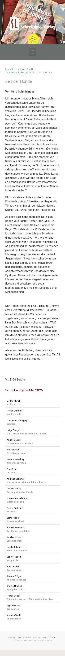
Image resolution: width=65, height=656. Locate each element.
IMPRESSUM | (31, 640)
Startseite (9, 69)
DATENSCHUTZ (45, 640)
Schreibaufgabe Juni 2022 (21, 72)
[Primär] (32, 52)
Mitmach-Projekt (25, 69)
